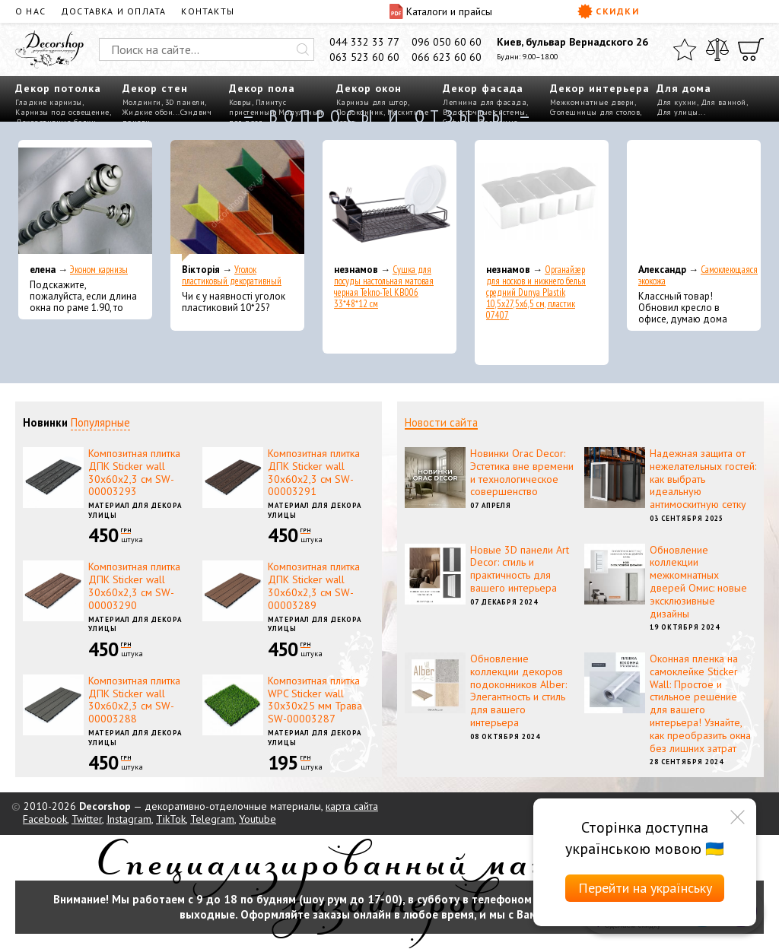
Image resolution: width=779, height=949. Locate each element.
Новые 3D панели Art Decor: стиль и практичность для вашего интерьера (519, 569)
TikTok (171, 819)
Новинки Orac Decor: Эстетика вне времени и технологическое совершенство (522, 472)
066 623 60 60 (447, 57)
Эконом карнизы (99, 269)
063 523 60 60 (364, 57)
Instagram (129, 819)
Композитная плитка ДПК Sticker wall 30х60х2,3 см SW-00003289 (314, 585)
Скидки (608, 11)
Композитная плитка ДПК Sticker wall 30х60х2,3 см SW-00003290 (134, 585)
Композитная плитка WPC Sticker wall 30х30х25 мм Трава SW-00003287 (315, 699)
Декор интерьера (600, 88)
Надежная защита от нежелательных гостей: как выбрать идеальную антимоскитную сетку (703, 478)
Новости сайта (441, 422)
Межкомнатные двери (592, 102)
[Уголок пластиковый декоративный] (237, 201)
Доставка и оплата (113, 11)
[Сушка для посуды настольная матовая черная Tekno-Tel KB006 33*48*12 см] (389, 201)
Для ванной (723, 102)
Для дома (684, 88)
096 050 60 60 (447, 42)
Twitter (87, 819)
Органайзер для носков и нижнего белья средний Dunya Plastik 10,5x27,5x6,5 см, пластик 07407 (536, 292)
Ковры (240, 102)
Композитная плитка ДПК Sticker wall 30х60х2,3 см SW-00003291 (314, 472)
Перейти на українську (645, 888)
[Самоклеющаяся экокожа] (694, 201)
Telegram (212, 819)
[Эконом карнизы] (85, 201)
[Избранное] (684, 49)
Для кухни (677, 102)
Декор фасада (483, 88)
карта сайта (352, 806)
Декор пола (262, 88)
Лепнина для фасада (484, 102)
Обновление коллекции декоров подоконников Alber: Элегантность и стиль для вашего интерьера (518, 690)
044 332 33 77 (364, 42)
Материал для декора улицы (135, 510)
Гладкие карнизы (48, 102)
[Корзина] (751, 49)
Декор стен (155, 88)
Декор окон (369, 88)
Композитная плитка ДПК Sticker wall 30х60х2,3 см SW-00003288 (134, 699)
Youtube (257, 819)
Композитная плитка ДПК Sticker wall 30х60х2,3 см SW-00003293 (134, 472)
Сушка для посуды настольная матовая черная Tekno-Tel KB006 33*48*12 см (384, 286)
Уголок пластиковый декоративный (231, 275)
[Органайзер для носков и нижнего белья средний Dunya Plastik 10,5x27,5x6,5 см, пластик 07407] (542, 201)
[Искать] (303, 49)
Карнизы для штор (372, 102)
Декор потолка (58, 88)
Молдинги (141, 102)
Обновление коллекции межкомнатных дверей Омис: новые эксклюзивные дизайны (698, 581)
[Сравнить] (717, 49)
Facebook (45, 819)
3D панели (185, 102)
